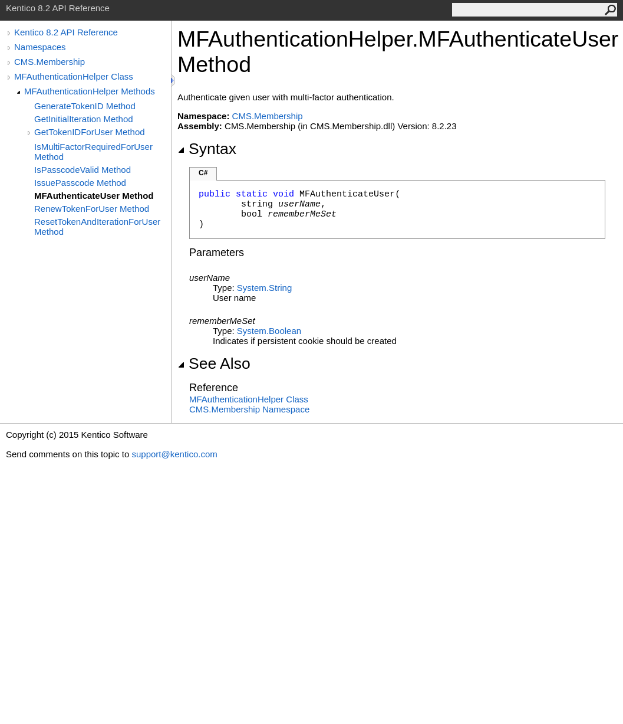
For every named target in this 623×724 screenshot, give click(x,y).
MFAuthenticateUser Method (94, 196)
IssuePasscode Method (80, 183)
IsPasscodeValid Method (82, 170)
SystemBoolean (269, 331)
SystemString (264, 288)
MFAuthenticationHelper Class (73, 76)
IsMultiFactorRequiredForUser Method (93, 152)
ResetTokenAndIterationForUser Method (97, 227)
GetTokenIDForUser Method (89, 132)
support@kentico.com (174, 454)
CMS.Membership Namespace (249, 409)
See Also (213, 363)
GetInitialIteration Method (83, 119)
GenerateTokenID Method (85, 106)
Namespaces (40, 47)
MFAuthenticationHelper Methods (89, 91)
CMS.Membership (49, 62)
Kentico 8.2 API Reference (66, 32)
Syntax (206, 149)
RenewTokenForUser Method (91, 209)
